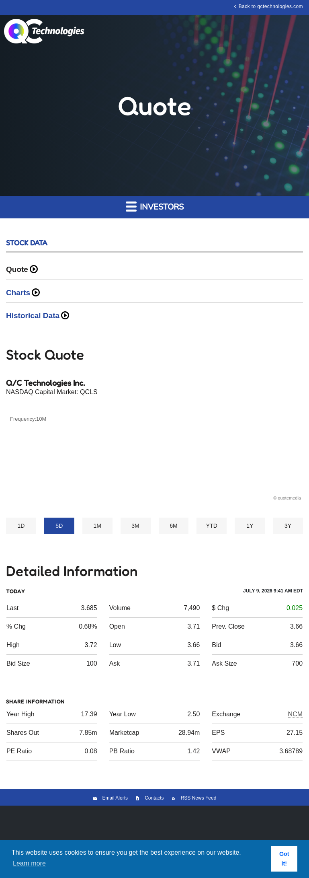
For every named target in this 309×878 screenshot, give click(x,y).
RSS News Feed (199, 798)
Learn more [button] (29, 863)
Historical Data (32, 315)
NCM (295, 714)
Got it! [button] (284, 859)
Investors (155, 206)
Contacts (154, 798)
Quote (17, 269)
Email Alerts (115, 798)
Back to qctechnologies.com (267, 6)
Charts (18, 292)
